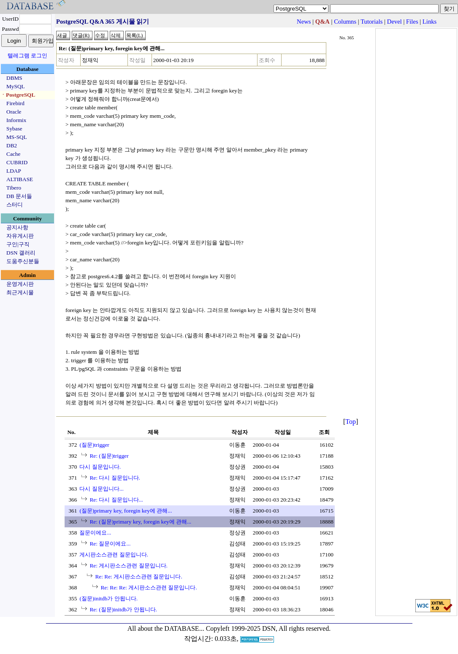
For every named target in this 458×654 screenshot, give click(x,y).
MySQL (15, 86)
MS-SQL (16, 137)
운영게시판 (20, 284)
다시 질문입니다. (100, 467)
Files (412, 21)
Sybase (14, 128)
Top (350, 421)
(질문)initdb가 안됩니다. (108, 598)
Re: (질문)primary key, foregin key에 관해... (140, 521)
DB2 (11, 145)
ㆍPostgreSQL (17, 95)
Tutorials (371, 21)
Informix (16, 120)
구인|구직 (18, 244)
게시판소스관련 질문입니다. (113, 554)
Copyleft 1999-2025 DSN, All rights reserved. (268, 628)
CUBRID (16, 162)
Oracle (14, 112)
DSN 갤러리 (20, 253)
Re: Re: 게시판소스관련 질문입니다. (138, 576)
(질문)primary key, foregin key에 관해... (125, 510)
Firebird (15, 103)
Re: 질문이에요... (109, 543)
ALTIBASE (19, 179)
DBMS (14, 78)
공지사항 (17, 227)
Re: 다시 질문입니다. (114, 478)
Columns (345, 21)
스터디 (14, 204)
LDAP (13, 171)
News (304, 21)
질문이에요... (95, 532)
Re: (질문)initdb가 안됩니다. (123, 609)
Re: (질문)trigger (108, 456)
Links (429, 21)
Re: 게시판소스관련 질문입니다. (128, 565)
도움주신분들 (22, 261)
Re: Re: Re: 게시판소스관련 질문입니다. (148, 587)
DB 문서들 (19, 196)
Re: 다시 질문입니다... (116, 500)
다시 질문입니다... (101, 489)
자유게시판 (20, 236)
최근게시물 (20, 292)
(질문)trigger (94, 445)
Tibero (13, 188)
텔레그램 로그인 (27, 55)
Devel (394, 21)
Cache (13, 154)
